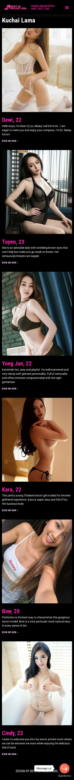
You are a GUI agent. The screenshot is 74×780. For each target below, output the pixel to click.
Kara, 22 (11, 489)
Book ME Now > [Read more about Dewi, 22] (10, 141)
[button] (67, 7)
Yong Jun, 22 (17, 363)
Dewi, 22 (12, 120)
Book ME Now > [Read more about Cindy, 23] (10, 754)
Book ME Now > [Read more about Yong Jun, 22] (10, 388)
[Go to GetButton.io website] (64, 776)
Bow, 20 (11, 611)
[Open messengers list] (64, 768)
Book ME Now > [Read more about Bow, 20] (10, 632)
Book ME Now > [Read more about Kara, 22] (10, 510)
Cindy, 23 (12, 733)
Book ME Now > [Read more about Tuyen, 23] (10, 262)
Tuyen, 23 (13, 241)
